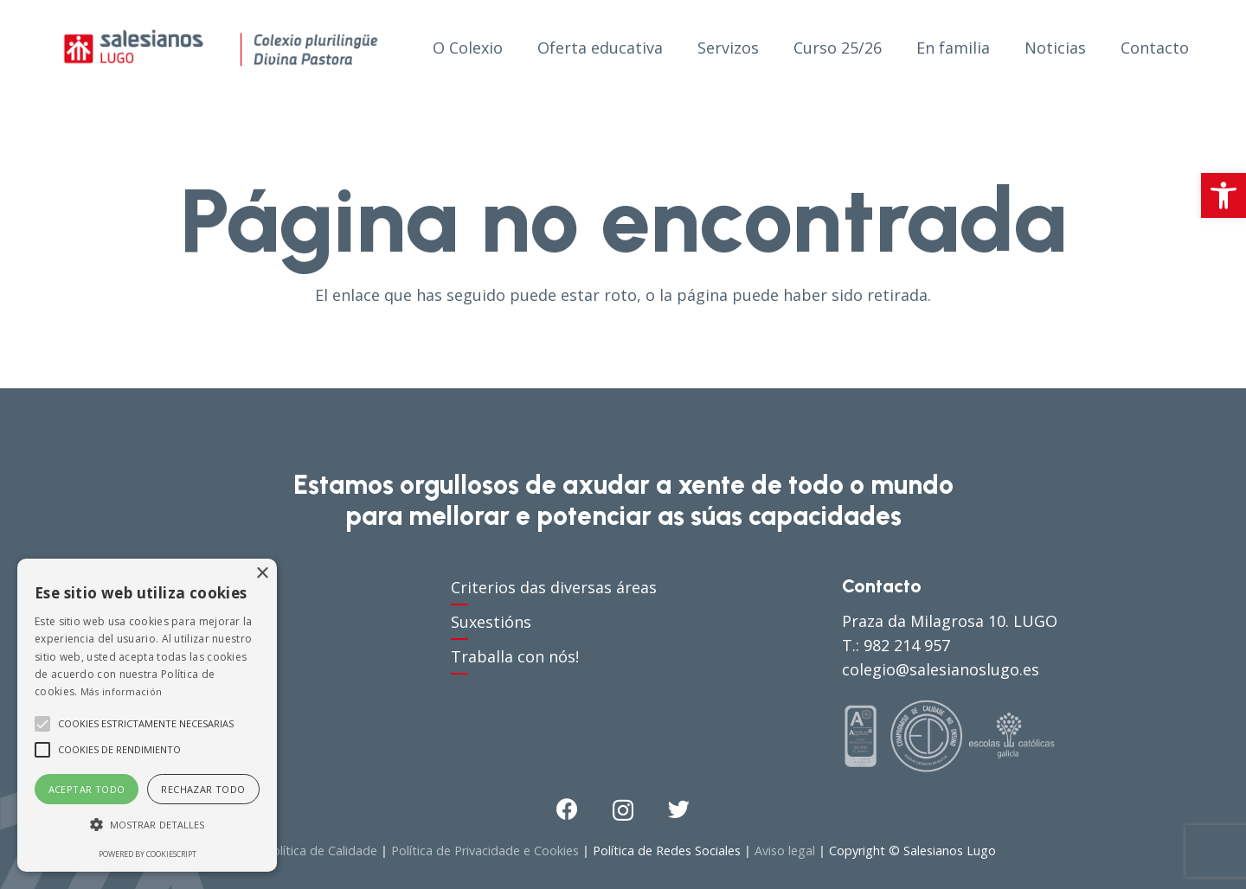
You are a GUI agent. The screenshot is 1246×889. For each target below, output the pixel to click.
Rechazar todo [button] (203, 789)
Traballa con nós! (515, 656)
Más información (121, 691)
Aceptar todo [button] (86, 789)
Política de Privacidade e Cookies (485, 850)
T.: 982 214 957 (896, 645)
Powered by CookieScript (147, 854)
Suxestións (491, 621)
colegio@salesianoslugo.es (940, 669)
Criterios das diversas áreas (554, 587)
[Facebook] (567, 809)
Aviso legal (785, 850)
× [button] (261, 573)
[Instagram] (623, 810)
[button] (1223, 195)
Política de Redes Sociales (667, 850)
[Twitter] (679, 809)
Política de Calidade (321, 850)
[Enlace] (221, 47)
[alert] (147, 715)
